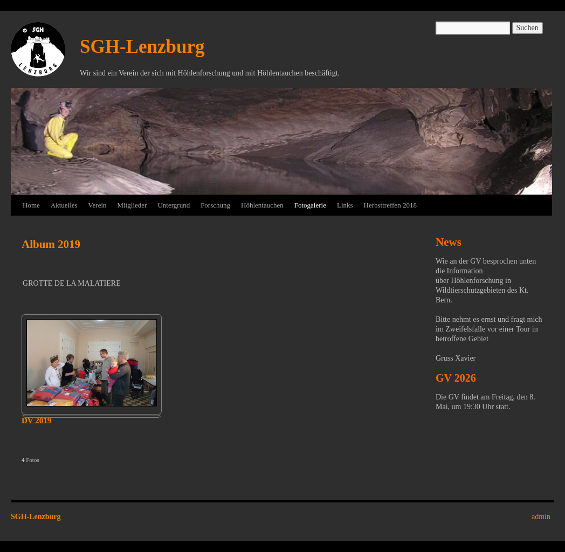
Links (345, 205)
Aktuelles (64, 205)
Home (31, 205)
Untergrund (173, 205)
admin (541, 517)
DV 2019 (36, 420)
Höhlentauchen (262, 205)
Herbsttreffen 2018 (390, 205)
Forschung (215, 205)
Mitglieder (132, 205)
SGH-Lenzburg (142, 46)
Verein (97, 205)
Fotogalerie (310, 205)
